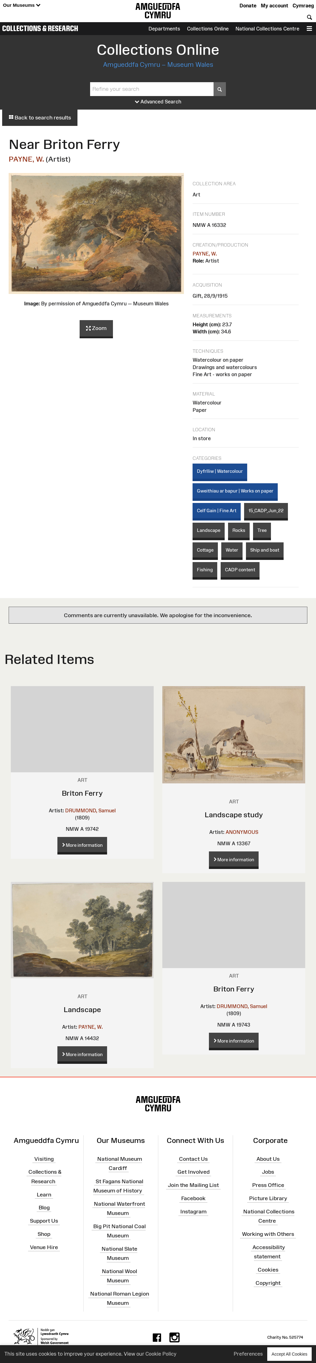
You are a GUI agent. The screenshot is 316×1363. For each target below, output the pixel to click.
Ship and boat (264, 550)
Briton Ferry (82, 793)
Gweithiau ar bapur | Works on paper (235, 490)
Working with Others (268, 1234)
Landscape (208, 530)
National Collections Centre (267, 28)
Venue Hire (44, 1247)
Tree (262, 530)
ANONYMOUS (242, 832)
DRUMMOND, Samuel (90, 810)
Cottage (205, 550)
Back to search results (40, 118)
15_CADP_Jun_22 (266, 510)
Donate (247, 5)
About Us (268, 1159)
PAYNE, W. (26, 159)
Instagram (193, 1211)
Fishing (205, 569)
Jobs (268, 1172)
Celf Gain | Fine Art (216, 510)
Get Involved (193, 1172)
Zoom (96, 328)
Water (232, 550)
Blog (44, 1207)
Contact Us (193, 1159)
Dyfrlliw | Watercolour (220, 471)
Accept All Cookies (289, 1354)
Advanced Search (158, 102)
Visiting (44, 1159)
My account (274, 5)
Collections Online (208, 28)
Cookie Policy (161, 1354)
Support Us (44, 1221)
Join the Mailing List (193, 1185)
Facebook (193, 1198)
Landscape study (234, 814)
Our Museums (21, 5)
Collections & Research (40, 28)
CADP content (240, 569)
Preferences (248, 1354)
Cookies (268, 1270)
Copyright (268, 1283)
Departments (164, 28)
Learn (44, 1194)
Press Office (268, 1185)
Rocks (238, 530)
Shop (44, 1234)
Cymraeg (303, 5)
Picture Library (268, 1198)
